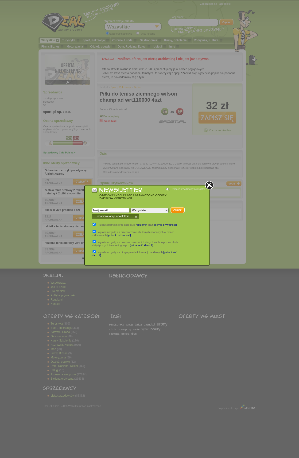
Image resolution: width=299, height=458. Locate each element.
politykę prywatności (165, 224)
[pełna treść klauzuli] (119, 235)
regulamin (141, 224)
